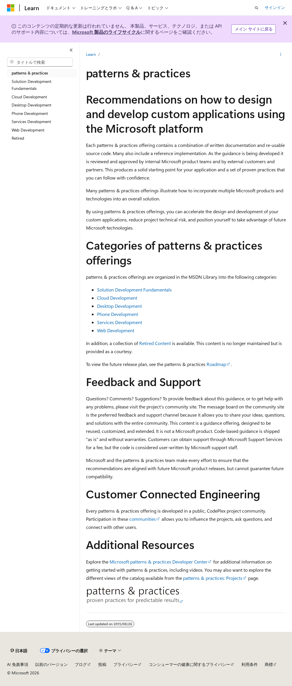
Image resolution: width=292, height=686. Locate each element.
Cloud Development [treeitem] (29, 96)
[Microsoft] (11, 8)
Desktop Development (119, 306)
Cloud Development (117, 298)
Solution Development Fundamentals (134, 290)
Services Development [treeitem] (31, 121)
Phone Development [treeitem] (30, 113)
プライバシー (125, 664)
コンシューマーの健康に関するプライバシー (189, 664)
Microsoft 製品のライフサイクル (106, 32)
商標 (269, 664)
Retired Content (155, 343)
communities (142, 519)
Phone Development (117, 314)
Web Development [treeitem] (28, 130)
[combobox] (40, 62)
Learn (91, 54)
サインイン (275, 7)
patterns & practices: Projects (212, 578)
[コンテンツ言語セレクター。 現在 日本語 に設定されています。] (19, 650)
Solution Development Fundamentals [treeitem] (31, 85)
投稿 (102, 664)
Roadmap (216, 364)
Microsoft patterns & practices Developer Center (158, 562)
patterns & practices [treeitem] (30, 73)
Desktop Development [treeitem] (31, 105)
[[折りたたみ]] (71, 50)
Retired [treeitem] (18, 138)
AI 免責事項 (17, 664)
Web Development (115, 330)
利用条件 (249, 664)
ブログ (81, 664)
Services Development (119, 322)
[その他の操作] (281, 54)
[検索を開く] (256, 8)
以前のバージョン (51, 664)
